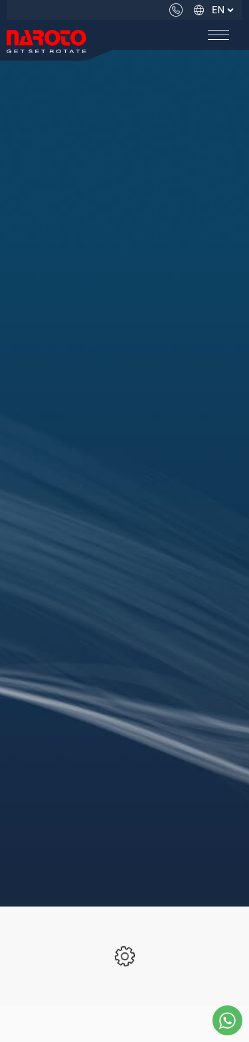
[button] (218, 35)
